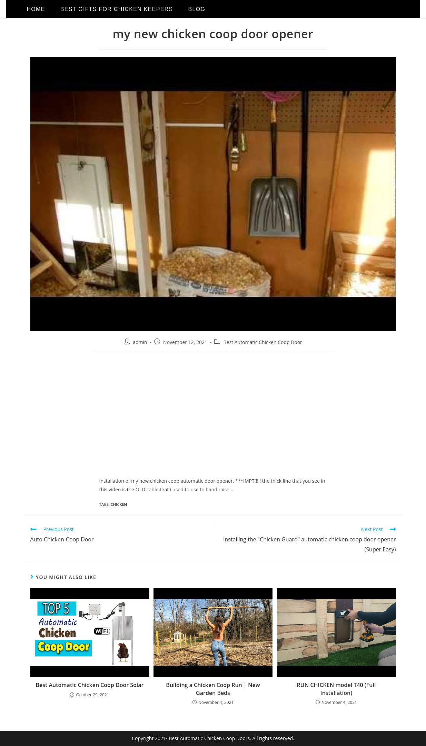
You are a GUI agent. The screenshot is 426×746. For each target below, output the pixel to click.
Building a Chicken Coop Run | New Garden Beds (213, 688)
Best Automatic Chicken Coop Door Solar (89, 685)
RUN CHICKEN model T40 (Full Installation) (336, 688)
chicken (119, 504)
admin (140, 342)
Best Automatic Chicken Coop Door (262, 342)
